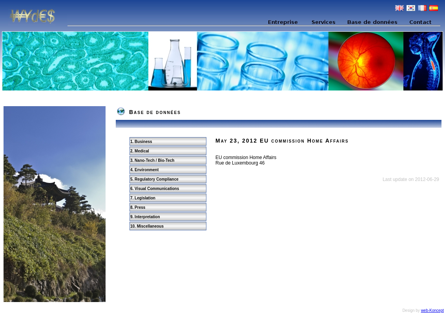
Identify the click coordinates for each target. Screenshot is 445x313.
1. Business (141, 141)
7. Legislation (142, 198)
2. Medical (139, 151)
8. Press (137, 207)
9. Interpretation (145, 217)
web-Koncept (432, 310)
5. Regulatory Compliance (154, 179)
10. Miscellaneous (147, 226)
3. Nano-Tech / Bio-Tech (152, 160)
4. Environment (144, 170)
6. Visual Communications (154, 188)
